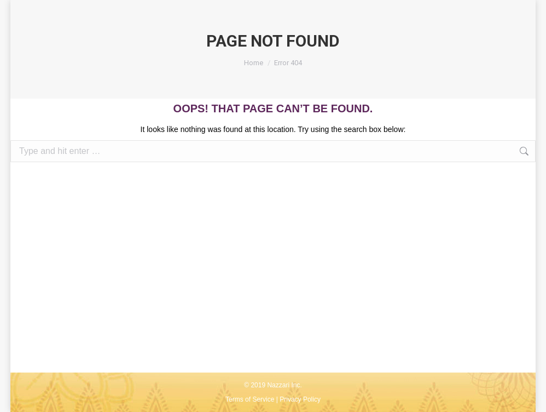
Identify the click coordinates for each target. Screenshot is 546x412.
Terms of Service (249, 399)
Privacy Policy (300, 399)
